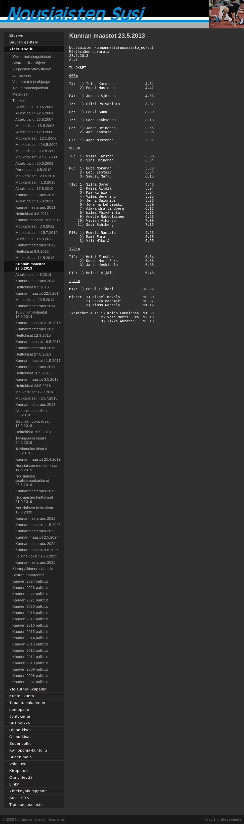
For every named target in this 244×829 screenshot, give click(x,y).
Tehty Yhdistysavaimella (222, 819)
